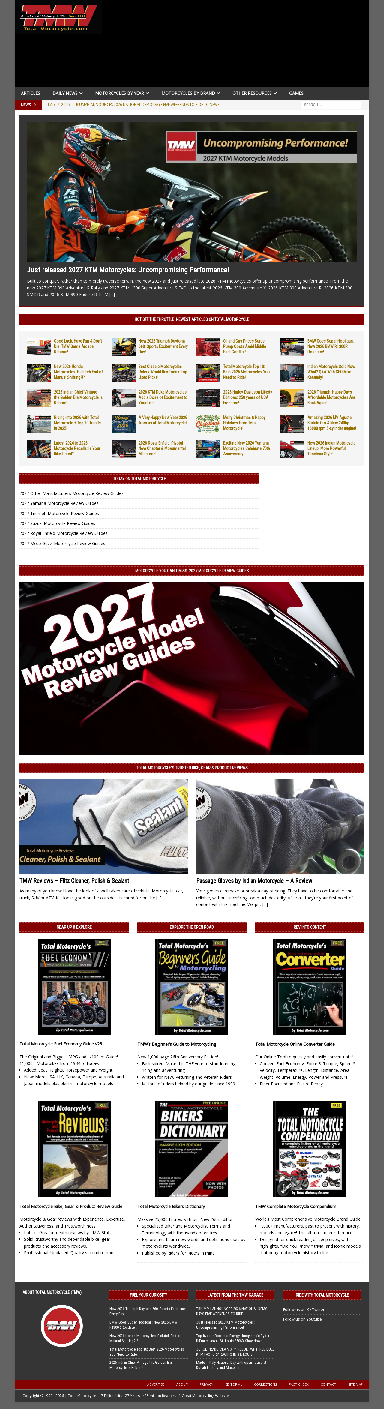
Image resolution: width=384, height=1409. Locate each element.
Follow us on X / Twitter (304, 1309)
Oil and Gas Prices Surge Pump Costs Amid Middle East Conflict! (244, 346)
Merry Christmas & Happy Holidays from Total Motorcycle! (244, 423)
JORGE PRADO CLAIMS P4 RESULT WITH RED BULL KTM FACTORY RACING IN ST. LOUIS (235, 1352)
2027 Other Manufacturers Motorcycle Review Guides (72, 493)
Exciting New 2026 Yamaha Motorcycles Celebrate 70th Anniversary (246, 448)
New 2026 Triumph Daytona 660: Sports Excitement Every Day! (163, 346)
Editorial (233, 1384)
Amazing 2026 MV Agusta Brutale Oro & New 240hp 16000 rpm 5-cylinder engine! (332, 423)
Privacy (206, 1384)
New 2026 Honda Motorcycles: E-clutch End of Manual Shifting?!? (78, 372)
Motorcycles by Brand (188, 93)
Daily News (65, 93)
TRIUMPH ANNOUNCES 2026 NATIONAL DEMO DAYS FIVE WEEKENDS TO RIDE (232, 1311)
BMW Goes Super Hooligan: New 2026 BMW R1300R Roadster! (331, 346)
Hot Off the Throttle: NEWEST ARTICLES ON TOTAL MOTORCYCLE (192, 319)
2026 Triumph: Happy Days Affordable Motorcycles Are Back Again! (331, 397)
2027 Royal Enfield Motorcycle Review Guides (64, 533)
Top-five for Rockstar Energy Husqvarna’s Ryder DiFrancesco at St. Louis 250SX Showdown (232, 1338)
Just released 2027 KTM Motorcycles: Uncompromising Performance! (128, 270)
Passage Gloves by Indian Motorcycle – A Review (254, 880)
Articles (30, 93)
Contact (328, 1384)
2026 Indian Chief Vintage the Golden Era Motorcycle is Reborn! (78, 397)
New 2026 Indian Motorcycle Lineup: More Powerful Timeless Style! (332, 448)
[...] (112, 294)
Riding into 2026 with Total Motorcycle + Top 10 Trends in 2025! (77, 423)
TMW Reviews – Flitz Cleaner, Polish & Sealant (74, 880)
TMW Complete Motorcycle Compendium (295, 1206)
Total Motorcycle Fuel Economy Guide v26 (61, 1044)
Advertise (155, 1384)
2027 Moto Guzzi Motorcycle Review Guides (62, 543)
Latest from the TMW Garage (235, 1295)
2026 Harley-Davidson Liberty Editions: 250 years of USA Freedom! (247, 397)
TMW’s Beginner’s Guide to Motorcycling (176, 1044)
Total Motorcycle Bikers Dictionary (171, 1206)
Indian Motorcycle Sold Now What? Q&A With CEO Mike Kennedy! (331, 372)
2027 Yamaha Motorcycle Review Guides (59, 503)
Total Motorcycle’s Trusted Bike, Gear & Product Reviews (192, 768)
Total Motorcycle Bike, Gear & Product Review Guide (71, 1206)
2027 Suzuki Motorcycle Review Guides (57, 523)
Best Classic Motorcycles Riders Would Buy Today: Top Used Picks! (163, 372)
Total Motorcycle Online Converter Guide (295, 1044)
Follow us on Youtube (302, 1319)
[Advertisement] (237, 45)
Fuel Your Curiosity (148, 1295)
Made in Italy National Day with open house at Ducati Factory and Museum (231, 1365)
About (182, 1384)
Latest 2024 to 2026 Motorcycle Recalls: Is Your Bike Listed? (77, 448)
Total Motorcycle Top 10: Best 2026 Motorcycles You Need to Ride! (246, 372)
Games (296, 93)
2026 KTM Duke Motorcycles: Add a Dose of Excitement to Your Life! (163, 397)
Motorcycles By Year (119, 93)
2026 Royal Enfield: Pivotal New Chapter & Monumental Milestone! (162, 448)
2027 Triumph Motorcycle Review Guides (59, 513)
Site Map (355, 1384)
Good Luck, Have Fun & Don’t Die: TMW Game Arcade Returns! (78, 346)
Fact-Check (299, 1384)
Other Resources (252, 93)
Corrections (265, 1384)
